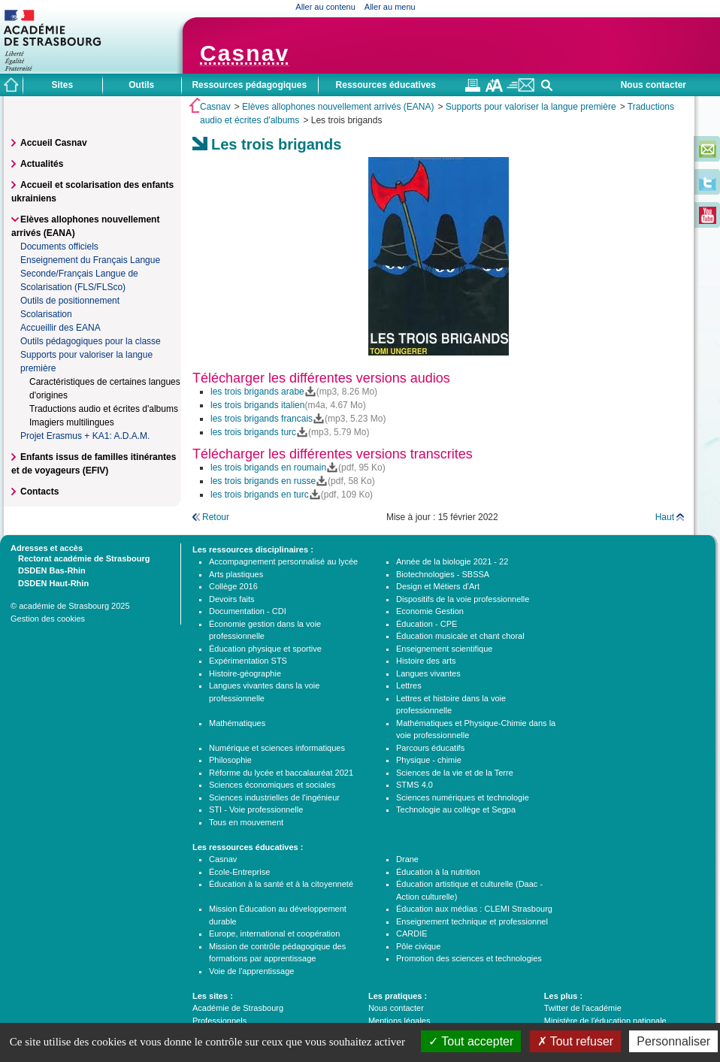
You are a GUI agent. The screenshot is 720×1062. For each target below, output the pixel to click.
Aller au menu (390, 6)
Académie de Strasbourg (237, 1007)
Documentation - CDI (247, 611)
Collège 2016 (233, 586)
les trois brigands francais (261, 418)
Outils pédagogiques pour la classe (90, 341)
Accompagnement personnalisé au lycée (283, 561)
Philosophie (230, 759)
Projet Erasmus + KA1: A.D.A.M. (85, 436)
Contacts (39, 491)
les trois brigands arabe (257, 391)
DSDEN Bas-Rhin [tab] (48, 569)
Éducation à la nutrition (438, 871)
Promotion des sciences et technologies (469, 958)
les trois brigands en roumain (268, 467)
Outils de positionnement (69, 300)
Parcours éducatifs (430, 747)
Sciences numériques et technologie (462, 797)
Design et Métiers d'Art (437, 586)
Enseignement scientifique (444, 648)
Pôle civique (418, 946)
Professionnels (219, 1020)
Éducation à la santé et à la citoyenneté (281, 883)
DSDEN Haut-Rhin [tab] (50, 582)
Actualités (41, 164)
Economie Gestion (430, 611)
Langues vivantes (428, 673)
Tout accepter (470, 1041)
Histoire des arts (425, 660)
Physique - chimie (428, 759)
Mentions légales (399, 1020)
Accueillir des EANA (60, 327)
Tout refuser (575, 1041)
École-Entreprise (239, 871)
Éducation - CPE (426, 623)
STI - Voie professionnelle (256, 809)
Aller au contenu (325, 6)
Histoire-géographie (245, 673)
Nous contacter (653, 85)
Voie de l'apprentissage (251, 971)
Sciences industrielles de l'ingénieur (274, 797)
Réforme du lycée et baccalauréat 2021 (281, 772)
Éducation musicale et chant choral (460, 635)
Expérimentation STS (248, 660)
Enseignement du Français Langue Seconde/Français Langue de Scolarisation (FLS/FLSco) (90, 273)
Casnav (215, 106)
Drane (407, 859)
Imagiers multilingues (71, 422)
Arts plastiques (236, 574)
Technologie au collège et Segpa (456, 809)
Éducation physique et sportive (265, 648)
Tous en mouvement (246, 822)
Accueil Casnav (53, 143)
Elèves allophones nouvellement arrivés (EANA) (338, 106)
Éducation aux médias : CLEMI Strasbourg (474, 908)
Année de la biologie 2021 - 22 (452, 561)
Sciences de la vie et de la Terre (454, 772)
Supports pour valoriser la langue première (531, 106)
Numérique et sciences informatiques (277, 747)
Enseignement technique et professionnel (472, 921)
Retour (215, 517)
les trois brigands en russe (263, 481)
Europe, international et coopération (274, 933)
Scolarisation (46, 314)
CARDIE (412, 933)
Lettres (409, 685)
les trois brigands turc (253, 432)
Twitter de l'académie (583, 1007)
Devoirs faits (232, 599)
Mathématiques (237, 723)
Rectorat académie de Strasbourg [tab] (80, 557)
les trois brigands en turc (259, 494)
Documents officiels (59, 246)
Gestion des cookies (48, 618)
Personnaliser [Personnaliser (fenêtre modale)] (673, 1041)
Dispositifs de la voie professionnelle (462, 599)
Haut (664, 517)
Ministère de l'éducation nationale (605, 1020)
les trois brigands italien (257, 405)
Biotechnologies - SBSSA (442, 574)
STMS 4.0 (414, 784)
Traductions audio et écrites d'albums (103, 409)
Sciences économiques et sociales (272, 784)
